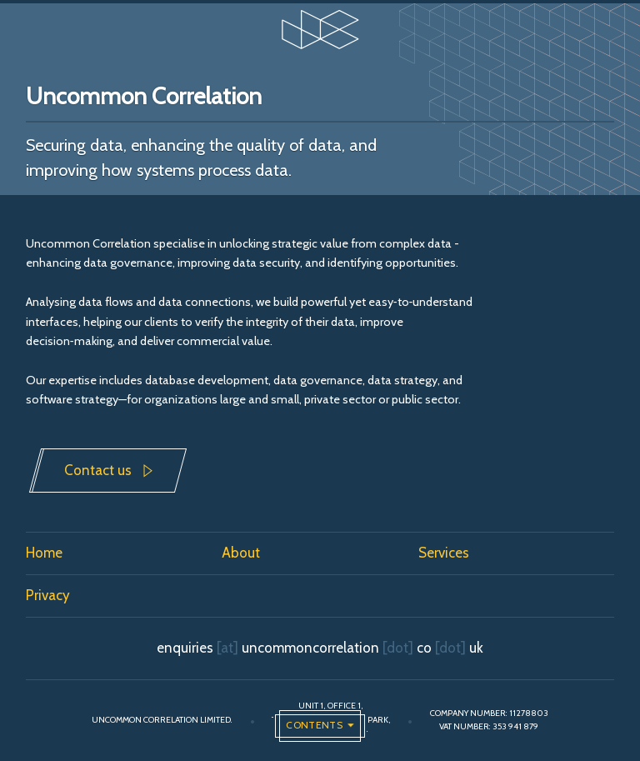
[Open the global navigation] (320, 726)
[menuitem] (124, 554)
